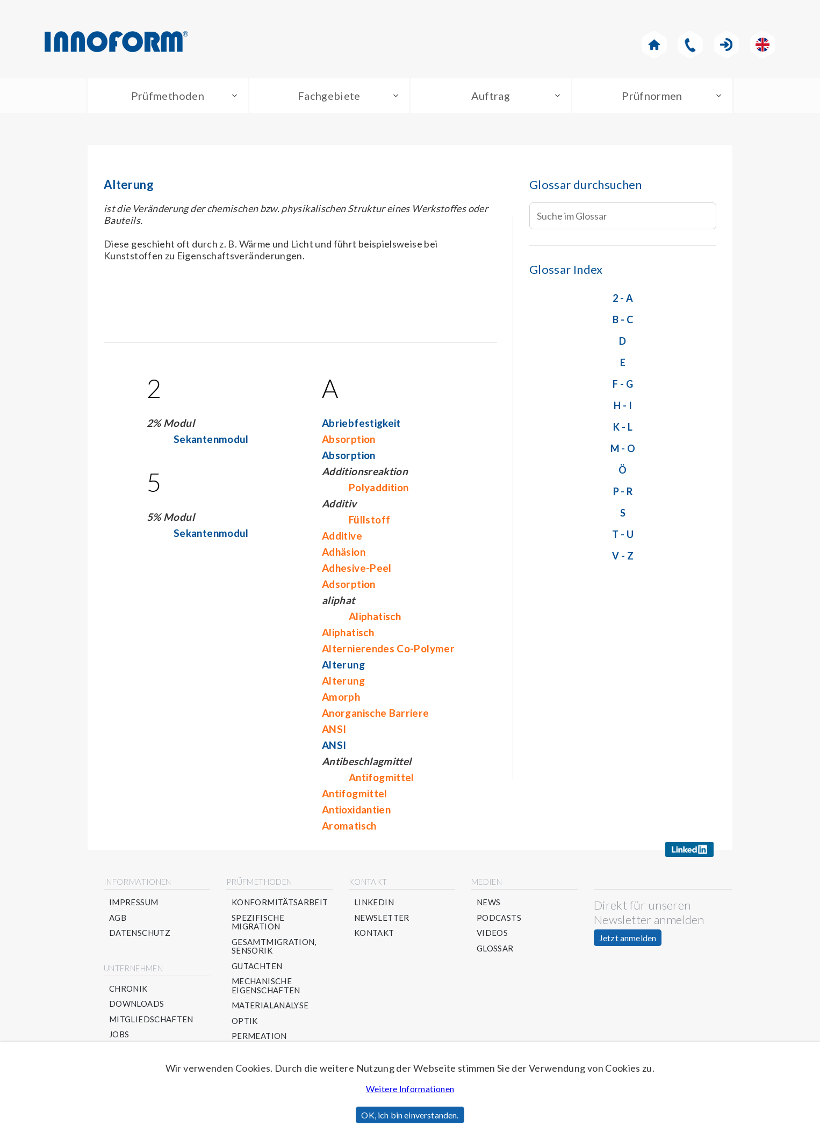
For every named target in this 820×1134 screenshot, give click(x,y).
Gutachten (257, 966)
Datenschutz (139, 932)
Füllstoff (369, 519)
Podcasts (499, 917)
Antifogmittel (381, 777)
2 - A (623, 298)
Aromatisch (349, 825)
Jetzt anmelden (627, 938)
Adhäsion (343, 552)
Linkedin (374, 902)
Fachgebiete (329, 95)
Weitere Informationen (410, 1089)
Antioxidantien (356, 809)
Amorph (341, 696)
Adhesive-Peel (357, 568)
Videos (492, 932)
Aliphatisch (375, 616)
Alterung (343, 664)
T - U (623, 534)
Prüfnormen (652, 95)
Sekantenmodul (211, 439)
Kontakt (374, 932)
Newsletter (381, 917)
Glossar (495, 948)
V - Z (623, 556)
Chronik (128, 988)
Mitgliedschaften (151, 1019)
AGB (117, 917)
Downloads (136, 1003)
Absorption (349, 439)
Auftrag (490, 95)
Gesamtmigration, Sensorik (274, 946)
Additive (342, 535)
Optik (245, 1021)
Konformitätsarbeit (280, 902)
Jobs (119, 1034)
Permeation (259, 1036)
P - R (623, 491)
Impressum (133, 902)
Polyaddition (378, 487)
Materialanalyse (270, 1005)
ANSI (334, 729)
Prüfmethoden (167, 95)
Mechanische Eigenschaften (266, 985)
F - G (623, 384)
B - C (623, 319)
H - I (623, 405)
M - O (623, 448)
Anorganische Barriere (375, 713)
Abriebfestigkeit (361, 423)
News (488, 902)
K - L (622, 427)
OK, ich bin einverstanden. (409, 1115)
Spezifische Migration (258, 922)
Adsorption (349, 584)
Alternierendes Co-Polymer (388, 648)
